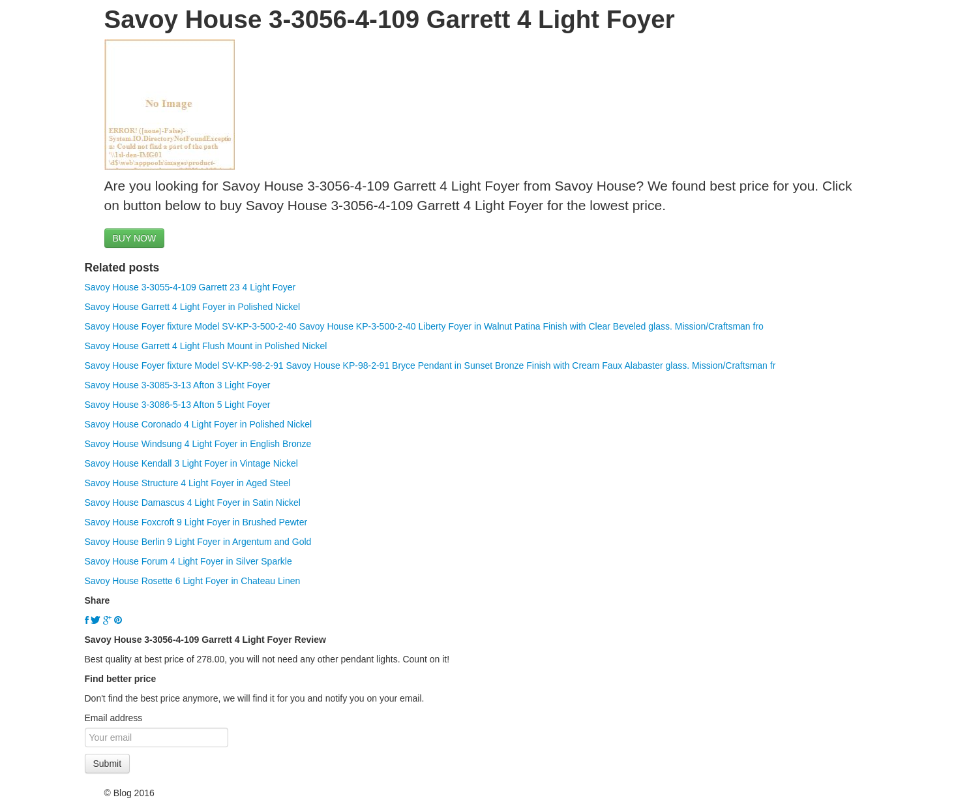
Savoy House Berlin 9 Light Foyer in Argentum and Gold (198, 541)
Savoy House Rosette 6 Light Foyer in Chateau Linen (193, 581)
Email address (114, 718)
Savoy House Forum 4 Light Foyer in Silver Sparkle (188, 561)
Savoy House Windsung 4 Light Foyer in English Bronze (198, 444)
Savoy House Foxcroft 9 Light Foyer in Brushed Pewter (196, 522)
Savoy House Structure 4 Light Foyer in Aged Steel (188, 483)
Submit (107, 763)
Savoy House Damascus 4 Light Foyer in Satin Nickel (193, 502)
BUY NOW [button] (135, 238)
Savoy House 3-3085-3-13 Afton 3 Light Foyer (178, 385)
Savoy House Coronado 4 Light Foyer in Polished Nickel (198, 424)
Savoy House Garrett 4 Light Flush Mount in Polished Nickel (206, 346)
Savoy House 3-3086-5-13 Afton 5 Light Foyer (178, 404)
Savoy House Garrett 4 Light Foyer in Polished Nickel (193, 307)
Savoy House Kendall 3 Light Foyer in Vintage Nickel (191, 463)
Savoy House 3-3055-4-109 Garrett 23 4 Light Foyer (190, 287)
